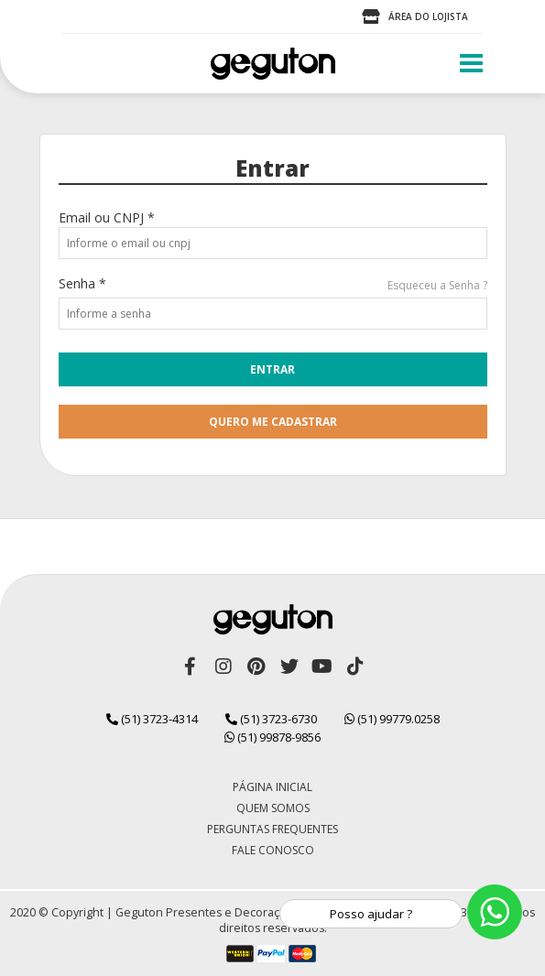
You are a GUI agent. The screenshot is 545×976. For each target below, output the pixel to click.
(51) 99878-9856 (272, 737)
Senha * (82, 283)
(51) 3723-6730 (271, 718)
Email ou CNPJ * (107, 217)
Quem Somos (273, 808)
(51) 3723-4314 (152, 718)
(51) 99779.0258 (392, 718)
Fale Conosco (273, 850)
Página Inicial (272, 787)
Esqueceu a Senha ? (437, 285)
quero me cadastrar (273, 421)
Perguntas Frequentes (272, 829)
